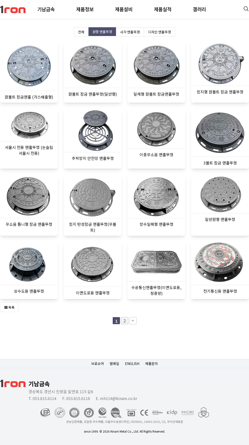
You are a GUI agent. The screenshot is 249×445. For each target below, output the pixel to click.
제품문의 (151, 363)
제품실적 (162, 9)
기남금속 (46, 9)
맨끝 (133, 320)
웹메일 (114, 363)
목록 (9, 307)
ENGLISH (132, 363)
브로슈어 (97, 363)
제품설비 (124, 9)
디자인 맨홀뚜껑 (159, 31)
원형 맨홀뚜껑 (102, 31)
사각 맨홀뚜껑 (130, 31)
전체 (81, 31)
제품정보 (85, 9)
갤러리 (199, 9)
